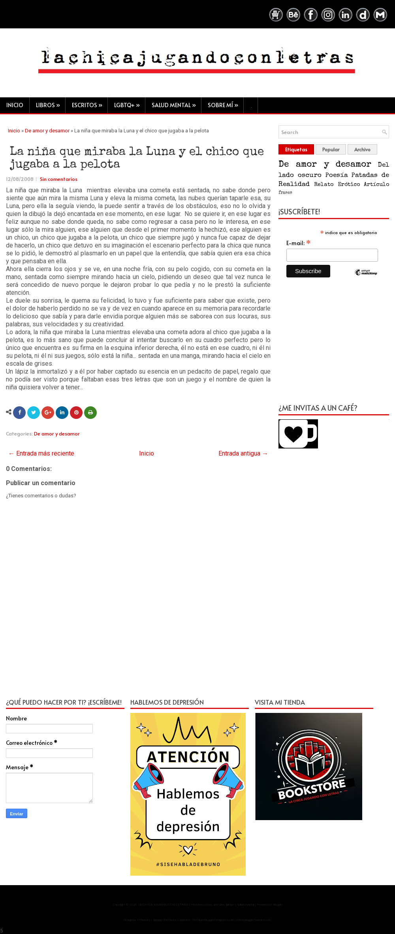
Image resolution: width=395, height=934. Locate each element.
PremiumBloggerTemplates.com (213, 920)
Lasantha (183, 920)
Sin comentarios (58, 179)
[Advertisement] (333, 345)
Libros (50, 103)
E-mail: (298, 243)
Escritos (89, 103)
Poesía (336, 176)
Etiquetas (296, 150)
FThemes (143, 920)
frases (285, 193)
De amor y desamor (47, 131)
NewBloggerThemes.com (254, 920)
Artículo (376, 185)
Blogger (277, 905)
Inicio (14, 105)
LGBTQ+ (129, 103)
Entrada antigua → (243, 454)
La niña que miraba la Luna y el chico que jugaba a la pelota (137, 159)
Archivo (362, 150)
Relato (323, 185)
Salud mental (176, 103)
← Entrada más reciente (41, 454)
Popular (330, 150)
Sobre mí (225, 103)
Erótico (349, 185)
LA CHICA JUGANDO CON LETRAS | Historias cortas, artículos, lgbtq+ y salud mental (196, 905)
